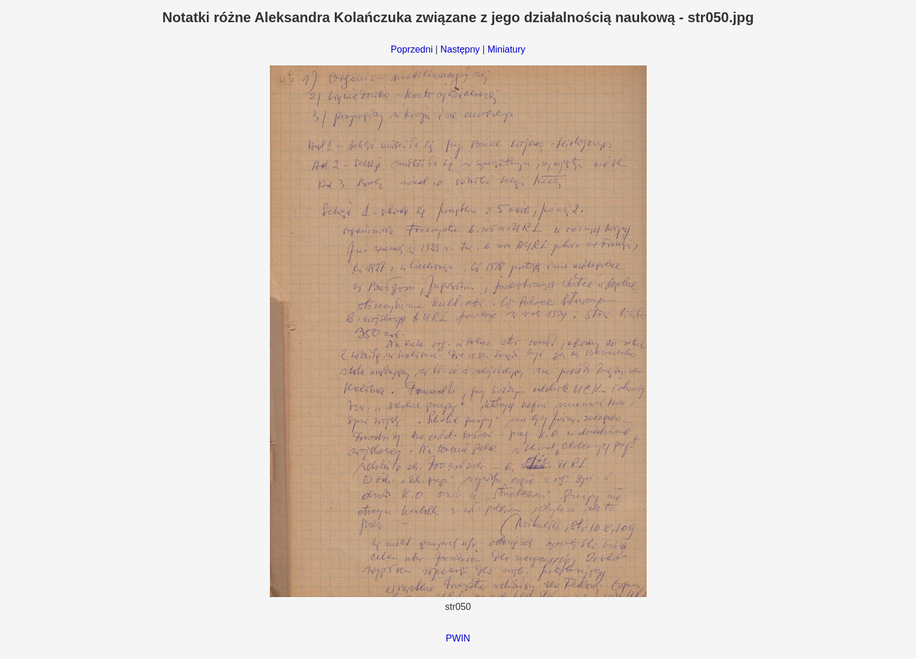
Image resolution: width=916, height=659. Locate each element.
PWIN (458, 638)
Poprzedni (412, 49)
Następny (460, 49)
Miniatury (506, 49)
